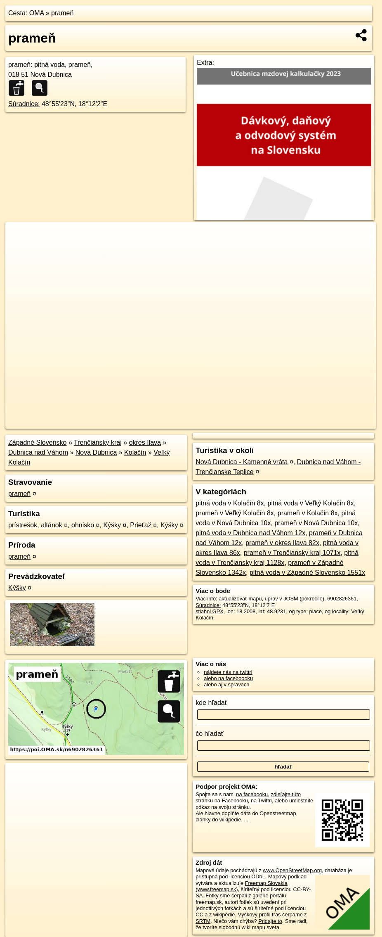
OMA (36, 13)
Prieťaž (140, 525)
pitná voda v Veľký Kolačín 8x (311, 503)
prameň (62, 13)
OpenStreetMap (234, 422)
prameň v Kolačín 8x (308, 513)
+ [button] (19, 236)
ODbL (258, 876)
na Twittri (261, 800)
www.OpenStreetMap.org (292, 870)
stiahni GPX (210, 611)
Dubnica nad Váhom (38, 452)
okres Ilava (145, 442)
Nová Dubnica (96, 452)
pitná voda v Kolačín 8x (230, 503)
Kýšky (112, 525)
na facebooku (252, 794)
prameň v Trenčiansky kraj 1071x (292, 552)
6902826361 (341, 598)
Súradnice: (24, 103)
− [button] (19, 249)
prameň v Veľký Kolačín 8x (235, 513)
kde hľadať (211, 702)
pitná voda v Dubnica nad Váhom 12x (250, 532)
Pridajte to (270, 921)
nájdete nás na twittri (228, 672)
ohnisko (82, 525)
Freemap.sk (276, 422)
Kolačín (135, 452)
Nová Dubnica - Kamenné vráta (242, 461)
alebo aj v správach (226, 684)
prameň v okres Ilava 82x (282, 542)
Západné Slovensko (37, 442)
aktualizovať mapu (240, 598)
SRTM (203, 921)
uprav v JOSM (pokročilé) (294, 598)
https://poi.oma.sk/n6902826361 (339, 422)
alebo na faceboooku (228, 678)
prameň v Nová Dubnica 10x (316, 523)
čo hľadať (210, 733)
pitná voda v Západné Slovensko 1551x (307, 572)
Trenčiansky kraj (98, 442)
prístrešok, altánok (35, 525)
